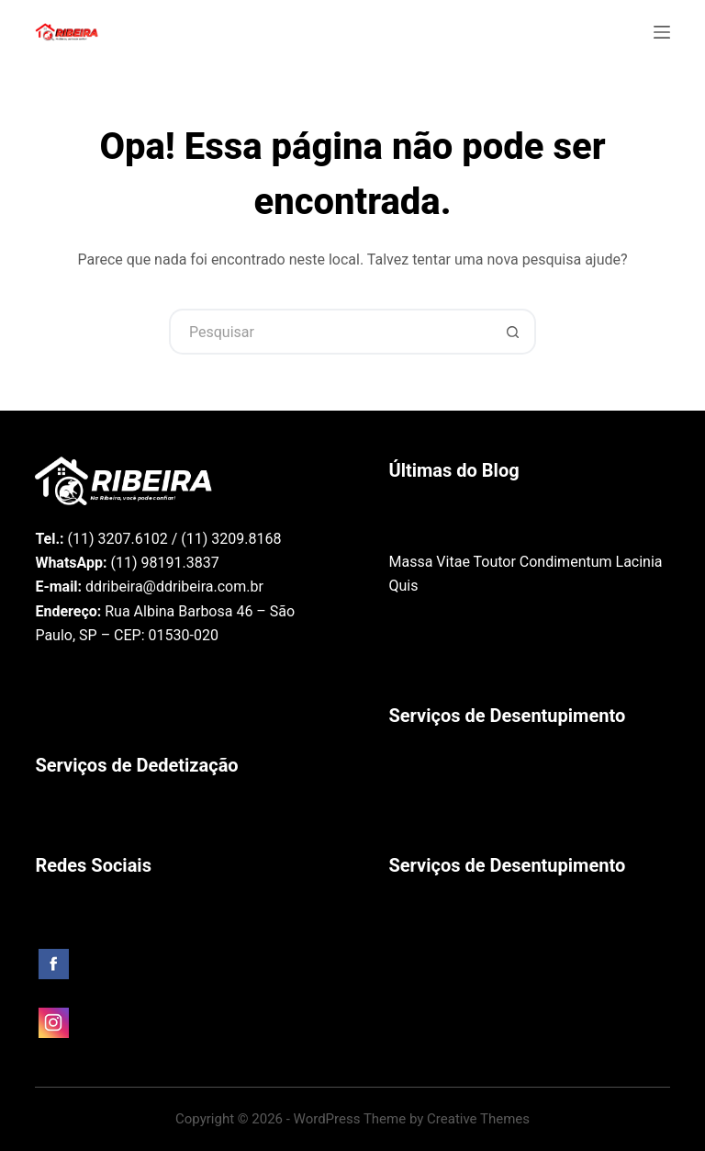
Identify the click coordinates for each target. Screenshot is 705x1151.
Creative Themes (478, 1119)
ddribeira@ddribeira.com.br (174, 586)
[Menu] (662, 32)
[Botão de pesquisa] (513, 332)
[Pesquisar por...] (329, 332)
